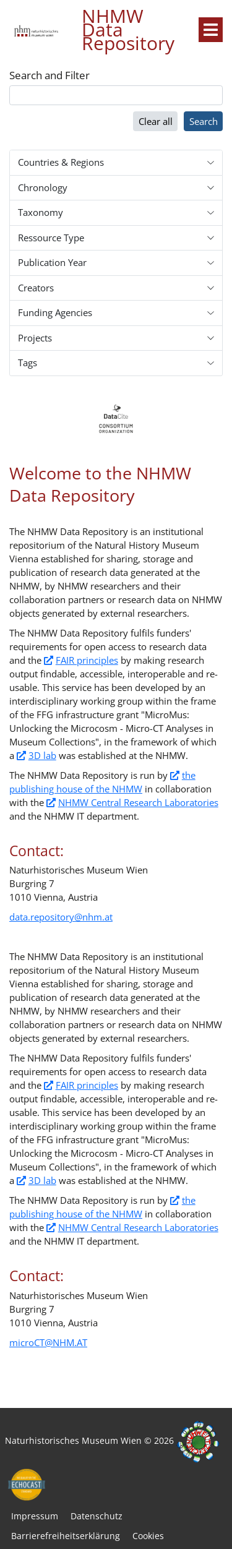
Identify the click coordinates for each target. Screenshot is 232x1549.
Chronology (42, 187)
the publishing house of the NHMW (102, 782)
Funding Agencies (55, 312)
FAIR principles (87, 660)
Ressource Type (51, 237)
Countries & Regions (61, 162)
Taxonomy (40, 212)
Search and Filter (49, 75)
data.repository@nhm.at (61, 917)
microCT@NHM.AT (48, 1342)
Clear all (156, 121)
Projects (35, 338)
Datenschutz (96, 1516)
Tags (27, 362)
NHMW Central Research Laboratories (138, 802)
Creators (36, 287)
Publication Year (52, 262)
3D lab (42, 755)
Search (203, 121)
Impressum (34, 1516)
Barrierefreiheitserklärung (65, 1536)
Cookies (148, 1536)
